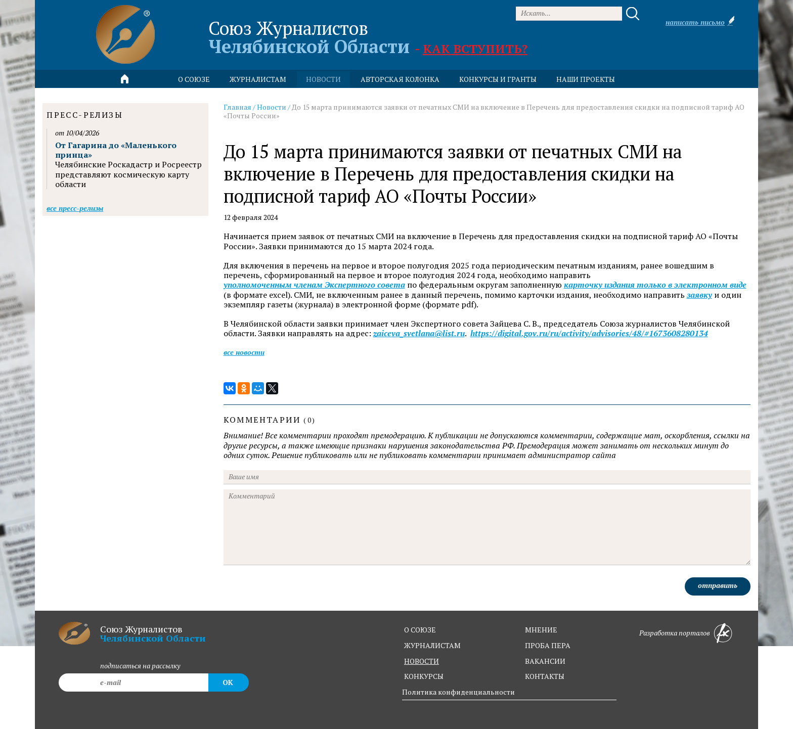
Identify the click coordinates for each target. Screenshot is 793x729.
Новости (271, 107)
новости (323, 79)
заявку (699, 295)
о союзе (420, 629)
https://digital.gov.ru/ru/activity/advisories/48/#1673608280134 (589, 333)
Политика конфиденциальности (458, 692)
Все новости (244, 352)
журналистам (432, 645)
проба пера (547, 645)
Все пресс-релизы (75, 208)
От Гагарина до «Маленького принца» (116, 150)
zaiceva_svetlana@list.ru (419, 333)
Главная (237, 107)
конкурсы (424, 676)
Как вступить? (475, 48)
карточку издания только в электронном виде (655, 285)
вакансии (545, 661)
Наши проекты (585, 79)
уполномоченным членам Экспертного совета (314, 285)
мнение (541, 629)
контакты (544, 676)
